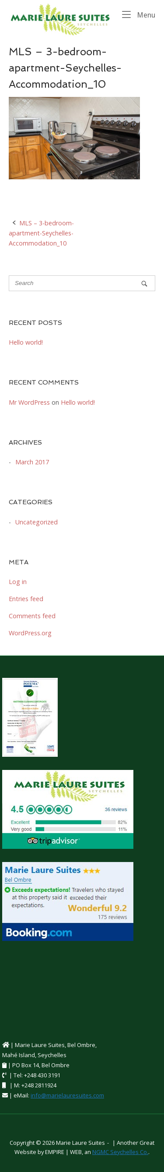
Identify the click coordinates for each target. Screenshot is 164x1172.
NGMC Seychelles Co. (120, 1152)
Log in (18, 581)
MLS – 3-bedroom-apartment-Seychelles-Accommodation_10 (41, 233)
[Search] (144, 283)
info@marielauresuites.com (67, 1095)
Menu (138, 14)
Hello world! (26, 342)
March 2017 (32, 462)
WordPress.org (30, 633)
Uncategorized (36, 522)
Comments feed (32, 616)
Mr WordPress (29, 402)
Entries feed (26, 599)
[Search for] (82, 283)
